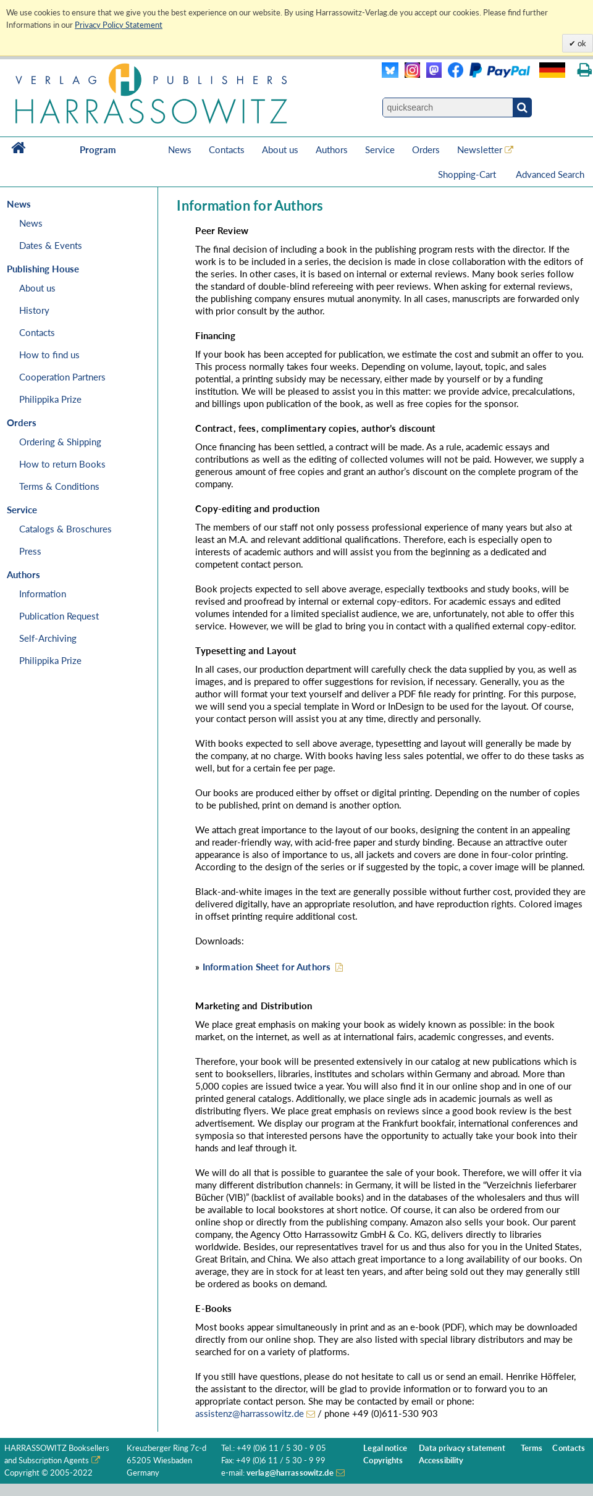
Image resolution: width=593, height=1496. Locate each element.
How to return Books (62, 463)
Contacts (227, 149)
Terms (532, 1448)
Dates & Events (50, 245)
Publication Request (59, 615)
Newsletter (479, 149)
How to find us (49, 354)
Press (30, 551)
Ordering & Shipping (60, 441)
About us (280, 149)
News (179, 149)
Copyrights (383, 1460)
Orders (426, 149)
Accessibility (441, 1460)
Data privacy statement (462, 1448)
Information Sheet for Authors (266, 966)
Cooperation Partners (62, 376)
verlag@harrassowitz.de (290, 1472)
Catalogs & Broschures (65, 528)
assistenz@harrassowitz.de (249, 1413)
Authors (332, 149)
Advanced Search (550, 174)
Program (98, 149)
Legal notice (385, 1448)
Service (380, 149)
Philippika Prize (50, 399)
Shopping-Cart (468, 174)
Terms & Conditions (59, 486)
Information (42, 593)
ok (581, 43)
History (34, 310)
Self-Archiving (48, 638)
